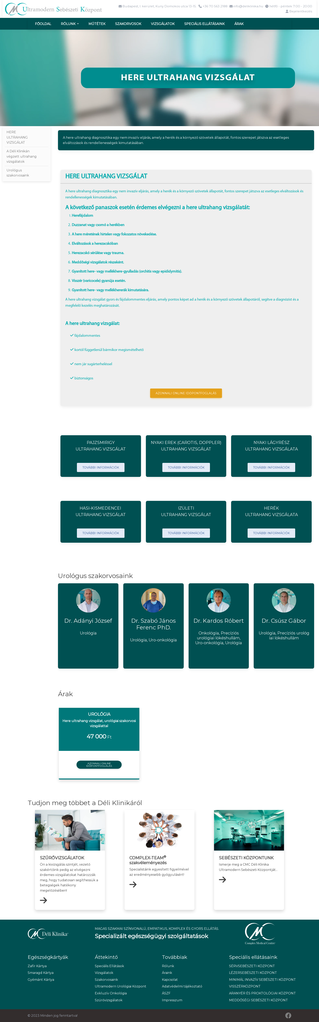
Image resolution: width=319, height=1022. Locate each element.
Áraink (167, 972)
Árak (239, 23)
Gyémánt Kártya (41, 979)
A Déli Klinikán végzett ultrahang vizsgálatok (22, 156)
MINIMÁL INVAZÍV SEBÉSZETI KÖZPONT (260, 979)
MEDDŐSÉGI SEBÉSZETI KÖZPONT (258, 1000)
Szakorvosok (128, 23)
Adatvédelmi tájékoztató (182, 986)
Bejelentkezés (298, 11)
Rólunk (68, 23)
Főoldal (43, 23)
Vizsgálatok (163, 23)
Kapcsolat (170, 979)
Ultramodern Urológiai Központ (120, 986)
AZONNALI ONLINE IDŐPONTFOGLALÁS (186, 393)
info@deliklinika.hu (244, 6)
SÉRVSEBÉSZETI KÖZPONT (252, 966)
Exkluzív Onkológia (111, 993)
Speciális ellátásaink (204, 23)
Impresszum (172, 1000)
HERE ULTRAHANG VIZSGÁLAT (17, 137)
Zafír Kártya (37, 966)
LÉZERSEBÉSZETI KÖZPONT (253, 972)
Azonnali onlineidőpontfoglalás (99, 764)
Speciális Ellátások (109, 966)
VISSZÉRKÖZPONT (245, 986)
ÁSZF (166, 993)
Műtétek (96, 23)
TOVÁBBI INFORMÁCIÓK (100, 467)
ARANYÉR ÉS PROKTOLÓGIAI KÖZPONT (260, 993)
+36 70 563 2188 (210, 6)
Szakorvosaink (106, 979)
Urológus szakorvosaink (18, 172)
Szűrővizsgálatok (108, 1000)
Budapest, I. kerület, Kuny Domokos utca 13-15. (153, 6)
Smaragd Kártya (41, 972)
